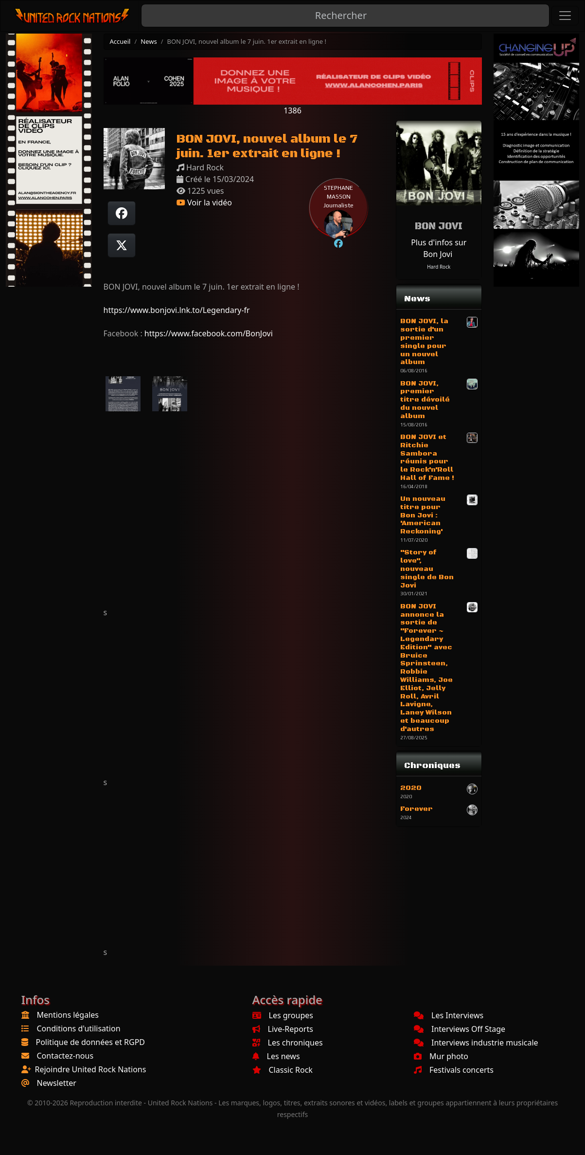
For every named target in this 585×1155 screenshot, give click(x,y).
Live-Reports (282, 1029)
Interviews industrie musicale (476, 1042)
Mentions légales (68, 1014)
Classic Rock (282, 1069)
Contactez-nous (65, 1055)
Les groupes (282, 1015)
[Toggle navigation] (565, 15)
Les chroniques (287, 1042)
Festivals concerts (454, 1069)
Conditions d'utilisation (79, 1028)
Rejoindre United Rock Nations (90, 1069)
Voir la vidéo (204, 202)
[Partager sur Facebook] (121, 213)
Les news (276, 1056)
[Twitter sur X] (121, 245)
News (149, 41)
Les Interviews (448, 1015)
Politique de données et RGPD (90, 1042)
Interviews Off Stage (459, 1029)
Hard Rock (438, 266)
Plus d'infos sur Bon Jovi (438, 248)
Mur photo (441, 1056)
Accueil (120, 41)
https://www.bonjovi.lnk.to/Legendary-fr (177, 310)
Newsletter (56, 1083)
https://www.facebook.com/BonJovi (208, 333)
